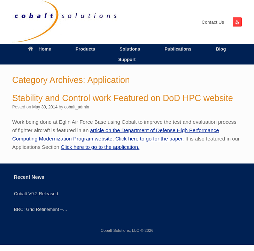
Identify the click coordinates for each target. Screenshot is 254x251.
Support (127, 59)
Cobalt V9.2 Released (36, 193)
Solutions (130, 49)
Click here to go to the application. (100, 147)
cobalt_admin (76, 107)
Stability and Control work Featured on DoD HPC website (122, 98)
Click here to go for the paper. (149, 139)
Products (85, 49)
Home (39, 49)
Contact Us (213, 22)
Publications (177, 49)
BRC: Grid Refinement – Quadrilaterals (38, 210)
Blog (221, 49)
